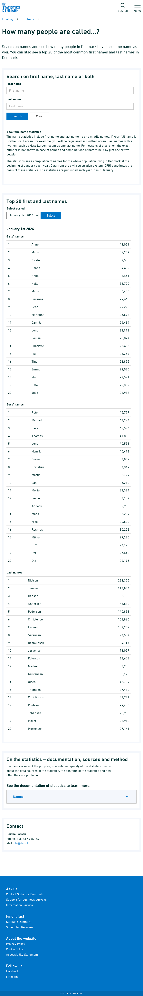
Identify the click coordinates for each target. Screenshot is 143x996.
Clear (39, 116)
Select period (15, 208)
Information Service (19, 905)
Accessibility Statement (22, 954)
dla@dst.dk (21, 843)
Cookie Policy (15, 949)
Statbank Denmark (18, 921)
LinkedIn (12, 976)
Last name (13, 99)
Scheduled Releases (19, 927)
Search (17, 116)
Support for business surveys (26, 899)
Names (31, 19)
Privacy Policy (15, 943)
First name (13, 84)
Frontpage (8, 19)
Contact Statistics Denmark (24, 894)
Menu (137, 8)
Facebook (12, 971)
